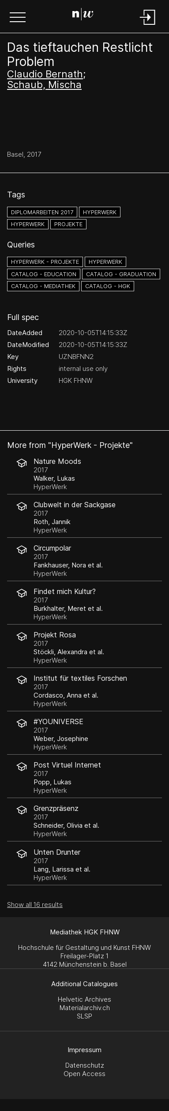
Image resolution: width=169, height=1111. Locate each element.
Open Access (84, 1073)
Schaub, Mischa (44, 84)
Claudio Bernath (45, 74)
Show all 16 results (35, 904)
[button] (17, 18)
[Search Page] (83, 15)
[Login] (147, 25)
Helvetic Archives (84, 999)
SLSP (84, 1016)
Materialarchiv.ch (85, 1007)
